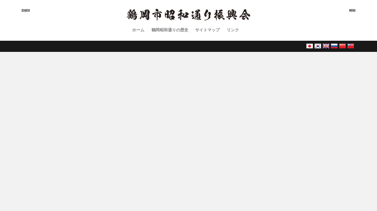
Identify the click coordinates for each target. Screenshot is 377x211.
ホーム (138, 29)
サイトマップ (207, 29)
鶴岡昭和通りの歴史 (169, 29)
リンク (233, 29)
